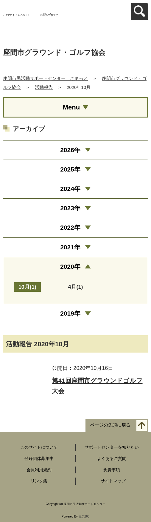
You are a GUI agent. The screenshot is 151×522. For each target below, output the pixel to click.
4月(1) (75, 287)
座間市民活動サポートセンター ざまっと (45, 78)
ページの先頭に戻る (110, 424)
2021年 (70, 247)
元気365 (84, 516)
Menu (71, 107)
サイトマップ (113, 480)
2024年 (70, 188)
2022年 (70, 227)
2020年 (70, 266)
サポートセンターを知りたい (112, 447)
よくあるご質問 (111, 458)
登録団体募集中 (39, 458)
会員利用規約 (39, 469)
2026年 (70, 149)
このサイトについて (16, 14)
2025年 (70, 169)
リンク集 (39, 480)
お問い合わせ (49, 14)
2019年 (70, 313)
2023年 (70, 208)
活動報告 (44, 87)
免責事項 (111, 469)
